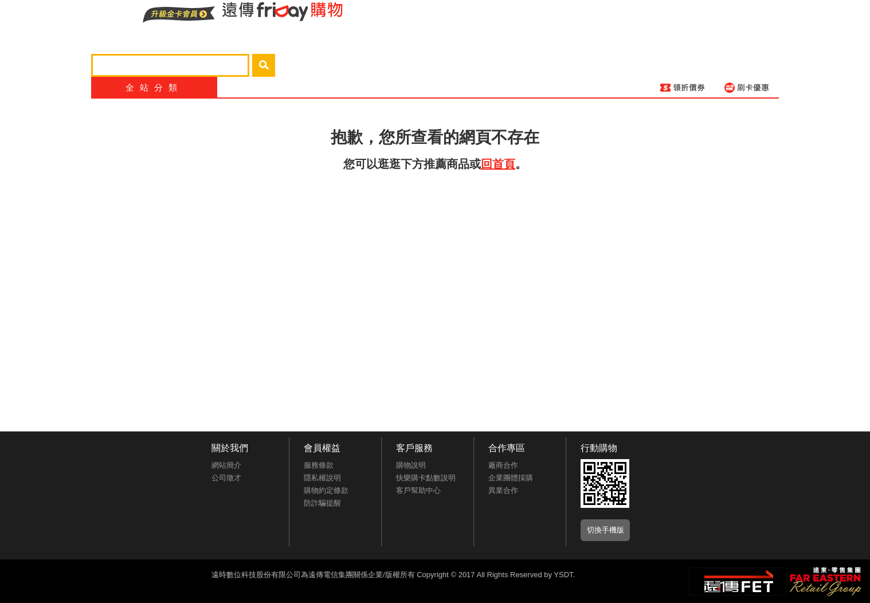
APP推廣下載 (605, 483)
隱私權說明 (322, 477)
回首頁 (498, 164)
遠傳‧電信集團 (738, 581)
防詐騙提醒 (322, 503)
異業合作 (503, 490)
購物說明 (411, 465)
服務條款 (319, 465)
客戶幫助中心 (418, 490)
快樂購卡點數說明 (426, 477)
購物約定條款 (326, 490)
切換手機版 (605, 530)
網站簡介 (226, 465)
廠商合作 (503, 465)
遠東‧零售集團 (824, 580)
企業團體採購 (510, 477)
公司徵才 (226, 477)
